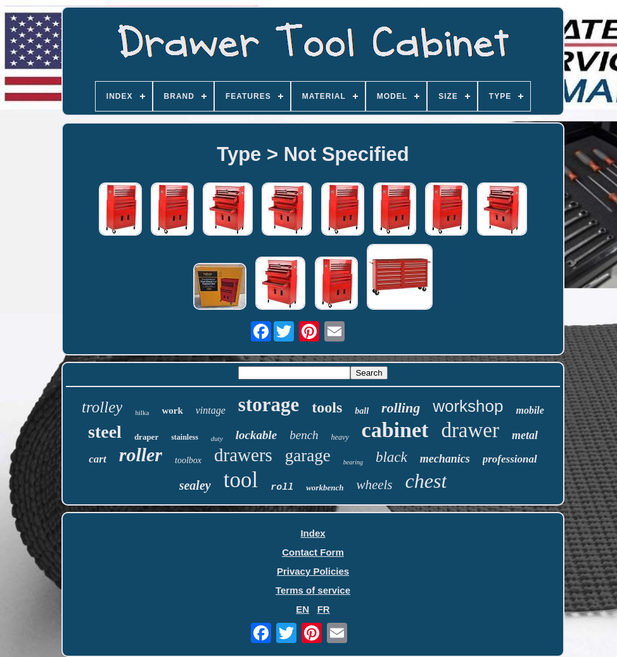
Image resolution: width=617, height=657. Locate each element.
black (391, 457)
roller (140, 454)
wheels (374, 484)
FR (323, 609)
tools (327, 407)
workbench (324, 487)
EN (302, 609)
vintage (211, 410)
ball (362, 411)
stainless (184, 437)
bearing (353, 462)
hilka (142, 412)
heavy (340, 437)
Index (312, 533)
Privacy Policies (313, 571)
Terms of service (313, 590)
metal (525, 435)
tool (241, 480)
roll (281, 487)
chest (426, 480)
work (172, 410)
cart (97, 459)
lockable (256, 435)
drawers (243, 455)
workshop (468, 406)
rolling (400, 408)
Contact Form (313, 552)
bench (303, 435)
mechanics (445, 458)
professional (510, 459)
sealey (195, 485)
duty (217, 438)
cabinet (395, 430)
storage (268, 404)
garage (308, 455)
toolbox (188, 460)
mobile (530, 410)
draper (146, 437)
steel (105, 432)
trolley (102, 407)
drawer (470, 430)
